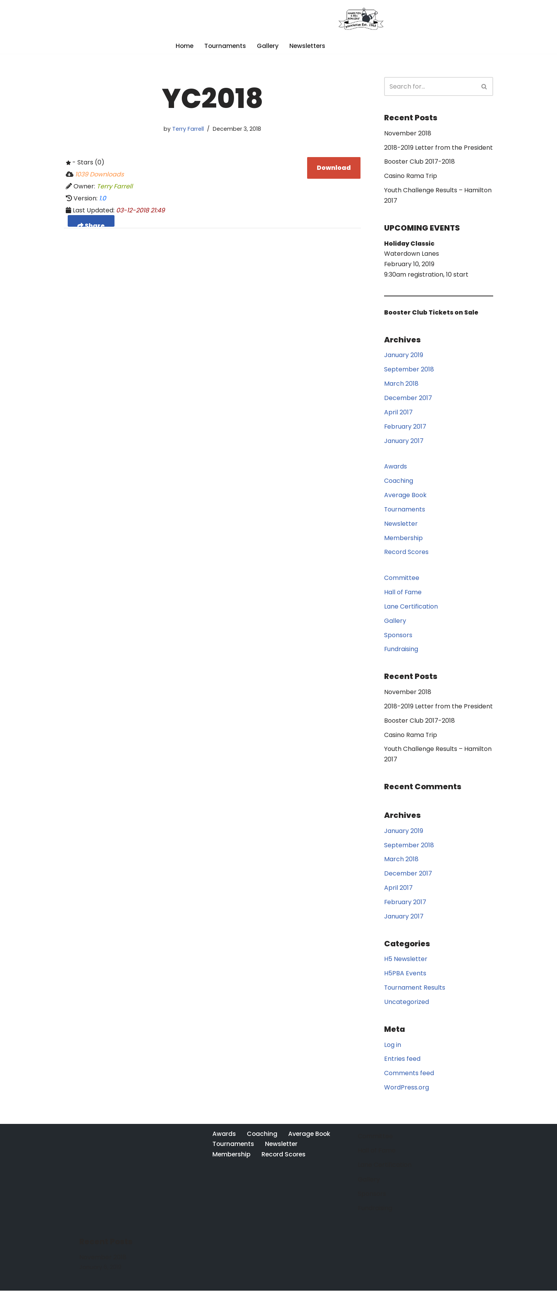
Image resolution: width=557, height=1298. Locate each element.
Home (183, 45)
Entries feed (402, 1066)
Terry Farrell (188, 129)
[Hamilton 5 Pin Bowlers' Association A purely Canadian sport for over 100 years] (362, 19)
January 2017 (404, 443)
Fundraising (401, 653)
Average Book (405, 498)
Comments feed (409, 1080)
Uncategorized (406, 1008)
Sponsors (398, 639)
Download (334, 168)
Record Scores (406, 555)
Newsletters (308, 45)
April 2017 (398, 414)
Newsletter (401, 526)
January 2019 (403, 356)
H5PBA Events (405, 980)
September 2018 (409, 371)
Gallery (268, 45)
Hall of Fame (403, 596)
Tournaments (224, 45)
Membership (403, 541)
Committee (401, 581)
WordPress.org (406, 1095)
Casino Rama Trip (410, 177)
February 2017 (405, 428)
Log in (392, 1051)
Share (91, 225)
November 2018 (407, 133)
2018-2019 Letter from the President (438, 148)
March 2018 (401, 385)
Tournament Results (415, 994)
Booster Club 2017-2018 (419, 162)
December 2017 (408, 400)
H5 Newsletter (405, 965)
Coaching (398, 483)
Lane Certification (411, 610)
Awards (395, 469)
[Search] (430, 86)
